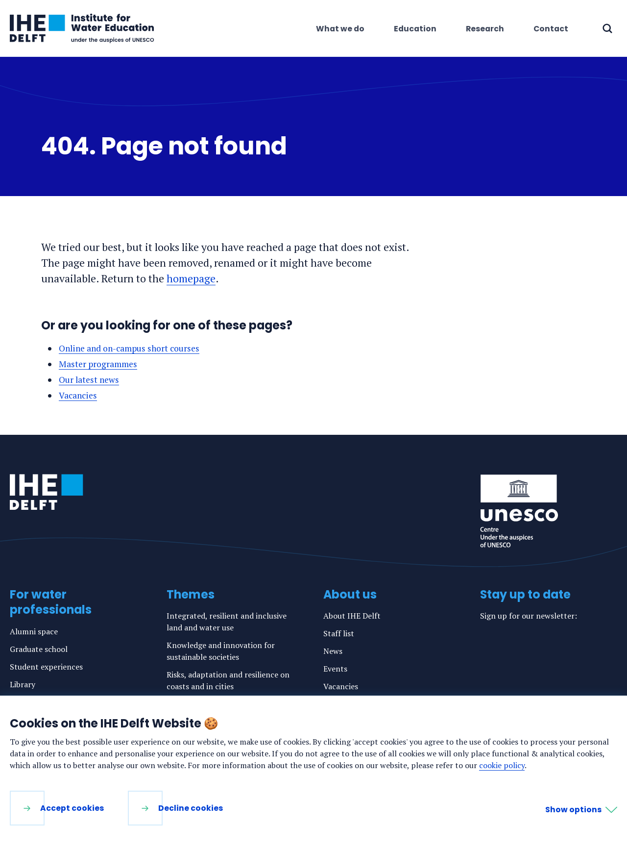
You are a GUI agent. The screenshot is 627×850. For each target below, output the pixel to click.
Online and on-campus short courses (132, 348)
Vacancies (79, 394)
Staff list (338, 632)
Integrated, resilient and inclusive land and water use (227, 620)
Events (335, 667)
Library (22, 683)
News (332, 650)
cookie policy (502, 765)
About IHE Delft (352, 614)
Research (485, 29)
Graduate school (39, 648)
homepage (191, 278)
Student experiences (46, 665)
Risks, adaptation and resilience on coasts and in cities (228, 679)
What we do (340, 29)
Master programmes (99, 363)
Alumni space (34, 630)
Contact (550, 29)
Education (415, 29)
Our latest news (90, 379)
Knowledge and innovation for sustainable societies (221, 650)
